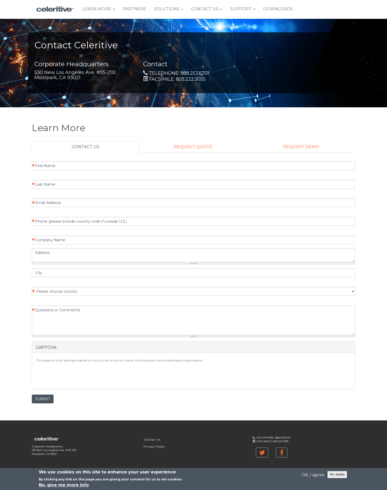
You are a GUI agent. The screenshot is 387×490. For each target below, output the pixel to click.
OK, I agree (313, 474)
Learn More (98, 8)
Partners (134, 8)
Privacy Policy (154, 446)
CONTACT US (85, 146)
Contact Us (206, 8)
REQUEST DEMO (301, 146)
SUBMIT (42, 399)
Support (242, 8)
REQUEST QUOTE (193, 146)
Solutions (168, 8)
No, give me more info (64, 485)
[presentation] (75, 375)
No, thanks (337, 474)
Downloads (278, 8)
